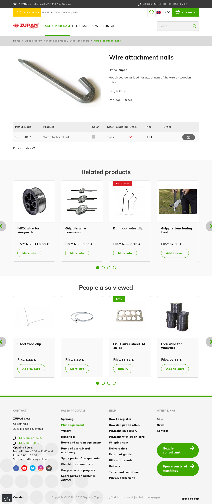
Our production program (78, 470)
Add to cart (175, 253)
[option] (34, 221)
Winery (66, 430)
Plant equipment (56, 40)
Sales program (57, 26)
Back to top (190, 497)
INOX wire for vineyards (28, 230)
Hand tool (68, 436)
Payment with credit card (127, 436)
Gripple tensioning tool (176, 230)
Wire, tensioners (79, 40)
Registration (51, 12)
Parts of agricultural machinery (75, 450)
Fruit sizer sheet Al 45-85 (129, 346)
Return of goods (120, 454)
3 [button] (109, 267)
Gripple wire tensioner (75, 230)
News (95, 26)
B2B (75, 12)
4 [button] (114, 267)
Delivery (114, 466)
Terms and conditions (124, 472)
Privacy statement (122, 477)
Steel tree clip (29, 344)
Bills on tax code (120, 460)
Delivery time (118, 448)
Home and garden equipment (81, 442)
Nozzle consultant (178, 450)
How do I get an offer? (124, 425)
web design (142, 497)
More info (29, 253)
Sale (85, 26)
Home (16, 40)
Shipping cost (118, 442)
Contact (110, 26)
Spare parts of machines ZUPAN (78, 477)
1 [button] (97, 267)
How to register (120, 419)
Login (67, 12)
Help (75, 26)
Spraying (67, 419)
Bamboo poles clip (128, 228)
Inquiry (123, 368)
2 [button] (103, 267)
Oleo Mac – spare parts (77, 464)
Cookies (18, 497)
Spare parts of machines (178, 468)
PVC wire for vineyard (171, 346)
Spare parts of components (80, 458)
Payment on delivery (123, 430)
